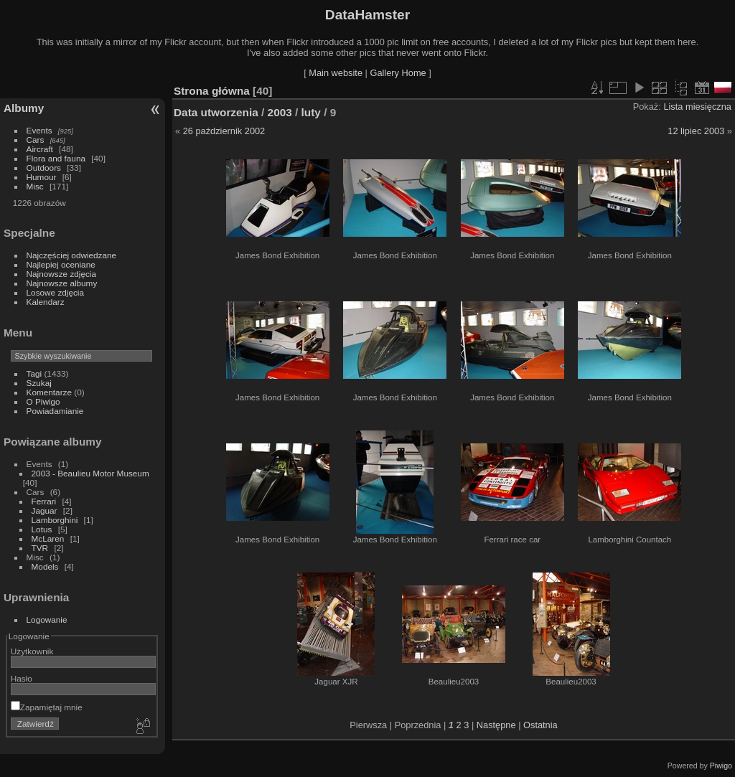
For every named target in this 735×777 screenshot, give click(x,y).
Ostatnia (540, 725)
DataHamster (367, 14)
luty (311, 112)
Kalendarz (46, 301)
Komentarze (49, 392)
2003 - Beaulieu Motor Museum (90, 473)
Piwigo (721, 765)
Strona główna (212, 91)
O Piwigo (43, 401)
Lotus (42, 529)
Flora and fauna (56, 158)
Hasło (21, 678)
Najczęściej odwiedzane (72, 255)
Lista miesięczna (697, 106)
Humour (42, 177)
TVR (40, 547)
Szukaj (39, 382)
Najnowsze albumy (62, 283)
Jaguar (44, 510)
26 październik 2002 (224, 131)
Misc (35, 186)
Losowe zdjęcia (55, 292)
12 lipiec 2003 (696, 131)
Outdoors (44, 167)
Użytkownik (32, 651)
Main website (335, 72)
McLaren (48, 538)
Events (39, 130)
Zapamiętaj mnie (47, 707)
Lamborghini (55, 519)
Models (45, 566)
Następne (496, 725)
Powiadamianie (55, 410)
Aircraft (40, 149)
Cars (36, 139)
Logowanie (47, 619)
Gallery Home (398, 72)
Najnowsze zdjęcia (61, 273)
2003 (280, 112)
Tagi (34, 373)
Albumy (24, 108)
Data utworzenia (216, 112)
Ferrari (44, 501)
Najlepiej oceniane (61, 264)
